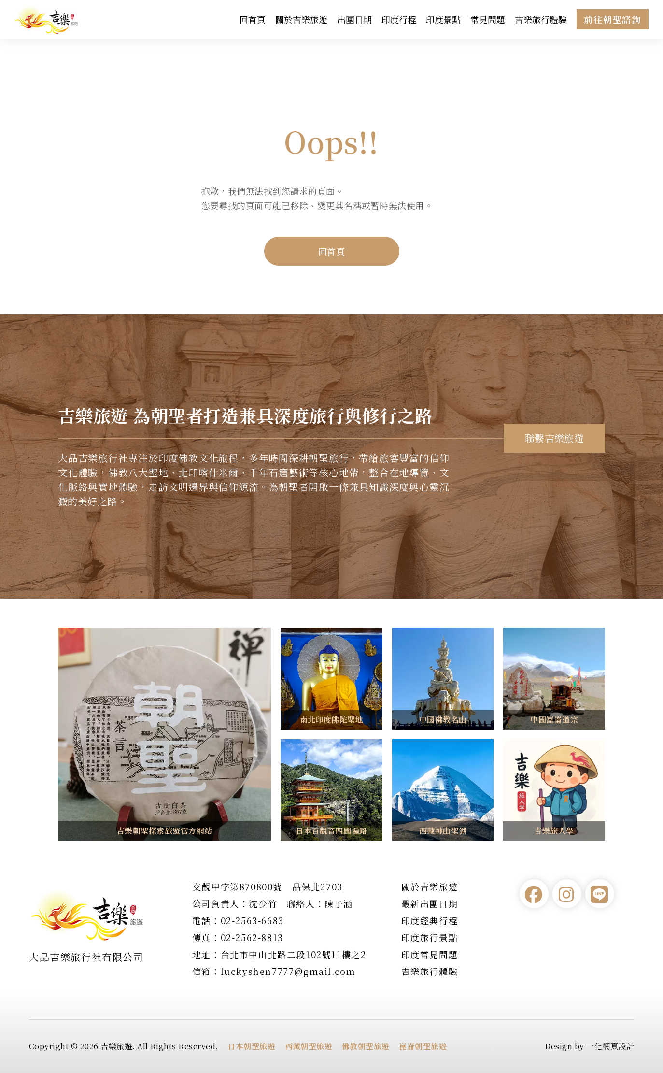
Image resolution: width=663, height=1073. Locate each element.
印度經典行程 (429, 920)
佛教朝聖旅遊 (366, 1046)
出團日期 (354, 19)
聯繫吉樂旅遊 (554, 438)
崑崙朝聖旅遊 (423, 1046)
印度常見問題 (429, 954)
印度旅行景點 (429, 937)
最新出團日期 (429, 903)
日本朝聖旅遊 (251, 1046)
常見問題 (487, 19)
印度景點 (443, 19)
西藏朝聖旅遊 (309, 1046)
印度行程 (398, 19)
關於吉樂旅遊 (301, 19)
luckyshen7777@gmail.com (288, 971)
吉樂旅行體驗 (541, 19)
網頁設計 (618, 1046)
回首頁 (253, 19)
